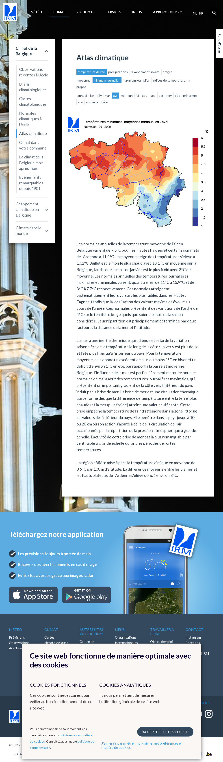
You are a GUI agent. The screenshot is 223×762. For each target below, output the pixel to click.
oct (161, 95)
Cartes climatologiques (33, 101)
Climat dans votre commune (33, 145)
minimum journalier (107, 80)
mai (123, 95)
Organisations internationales (126, 640)
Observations (19, 643)
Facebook (193, 643)
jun (130, 95)
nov (169, 95)
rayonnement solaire (145, 72)
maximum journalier (136, 80)
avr (115, 95)
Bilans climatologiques (33, 87)
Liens (120, 629)
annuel (83, 95)
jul (138, 95)
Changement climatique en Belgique (27, 209)
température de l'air (92, 72)
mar (108, 95)
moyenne (84, 80)
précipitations (118, 72)
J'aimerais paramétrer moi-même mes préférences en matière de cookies (142, 745)
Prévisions (17, 637)
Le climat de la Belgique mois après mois (31, 162)
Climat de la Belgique (26, 51)
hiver (105, 102)
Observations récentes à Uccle (33, 72)
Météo (36, 12)
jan (92, 95)
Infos (137, 12)
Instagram (193, 637)
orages (167, 72)
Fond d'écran (220, 43)
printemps (190, 95)
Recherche (85, 12)
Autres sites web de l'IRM (91, 631)
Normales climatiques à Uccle (30, 119)
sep (153, 95)
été (80, 102)
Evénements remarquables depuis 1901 (31, 183)
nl (195, 13)
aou (145, 95)
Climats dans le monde (28, 230)
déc (178, 95)
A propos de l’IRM (167, 12)
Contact (195, 629)
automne (92, 102)
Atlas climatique (33, 133)
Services (113, 12)
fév (99, 95)
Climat (59, 12)
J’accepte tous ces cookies (165, 732)
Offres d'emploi (161, 642)
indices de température (169, 80)
